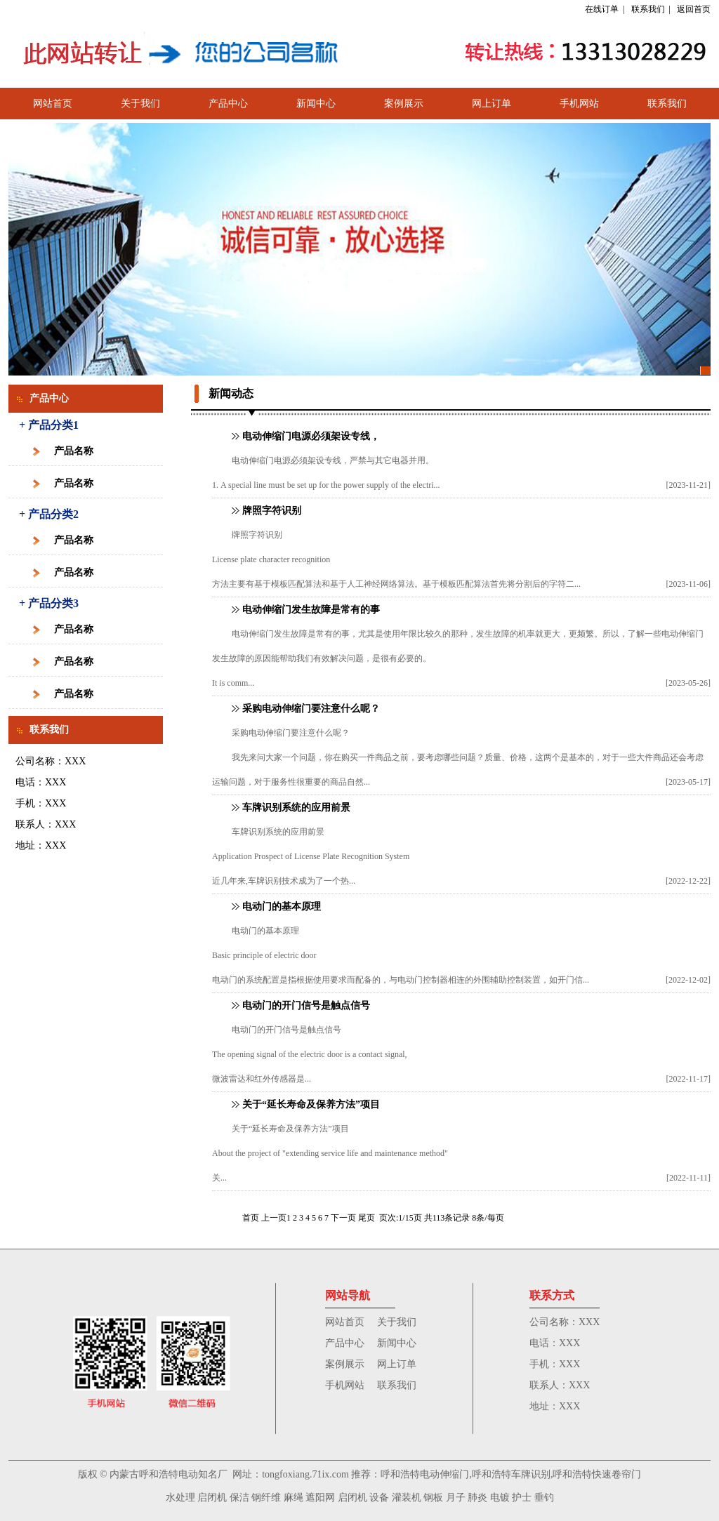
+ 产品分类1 (49, 425)
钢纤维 (266, 1497)
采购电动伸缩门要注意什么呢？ (311, 708)
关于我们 (140, 103)
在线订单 (602, 9)
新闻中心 (316, 103)
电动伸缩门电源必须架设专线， (311, 436)
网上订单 (491, 103)
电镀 (500, 1497)
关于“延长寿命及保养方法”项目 (311, 1104)
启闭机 (212, 1497)
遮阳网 (320, 1497)
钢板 (433, 1497)
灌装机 (406, 1497)
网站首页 (52, 103)
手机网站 (579, 103)
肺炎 (477, 1497)
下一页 (343, 1218)
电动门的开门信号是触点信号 (306, 1005)
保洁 (239, 1497)
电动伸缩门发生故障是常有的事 (311, 609)
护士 (522, 1497)
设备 (379, 1497)
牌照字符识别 (271, 510)
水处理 (180, 1497)
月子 (456, 1497)
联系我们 (648, 9)
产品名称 (73, 451)
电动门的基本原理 (281, 906)
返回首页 (694, 9)
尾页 (366, 1218)
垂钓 (544, 1497)
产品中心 (228, 103)
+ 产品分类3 (49, 603)
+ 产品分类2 (49, 514)
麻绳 (293, 1497)
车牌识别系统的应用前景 (296, 807)
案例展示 (403, 103)
